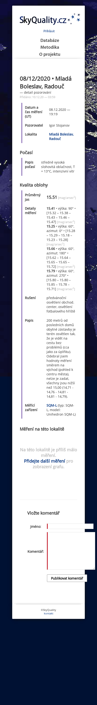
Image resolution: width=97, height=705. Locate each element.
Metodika (49, 47)
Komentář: (35, 551)
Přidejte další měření (44, 461)
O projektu (49, 54)
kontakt (48, 613)
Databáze (49, 41)
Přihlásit (49, 31)
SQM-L (52, 405)
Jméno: (35, 526)
